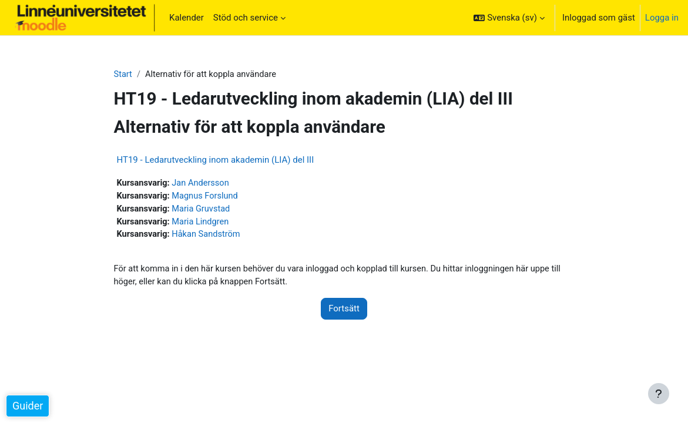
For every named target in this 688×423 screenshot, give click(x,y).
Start (123, 74)
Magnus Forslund (207, 197)
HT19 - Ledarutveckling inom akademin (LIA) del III (215, 160)
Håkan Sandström (208, 236)
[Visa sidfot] (658, 393)
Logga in (662, 17)
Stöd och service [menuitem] (245, 17)
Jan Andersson (202, 184)
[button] (509, 17)
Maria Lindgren (202, 223)
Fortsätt (344, 311)
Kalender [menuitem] (186, 17)
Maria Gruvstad (203, 210)
